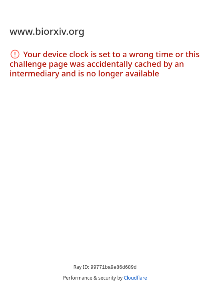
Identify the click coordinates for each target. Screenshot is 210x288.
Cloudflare (135, 277)
